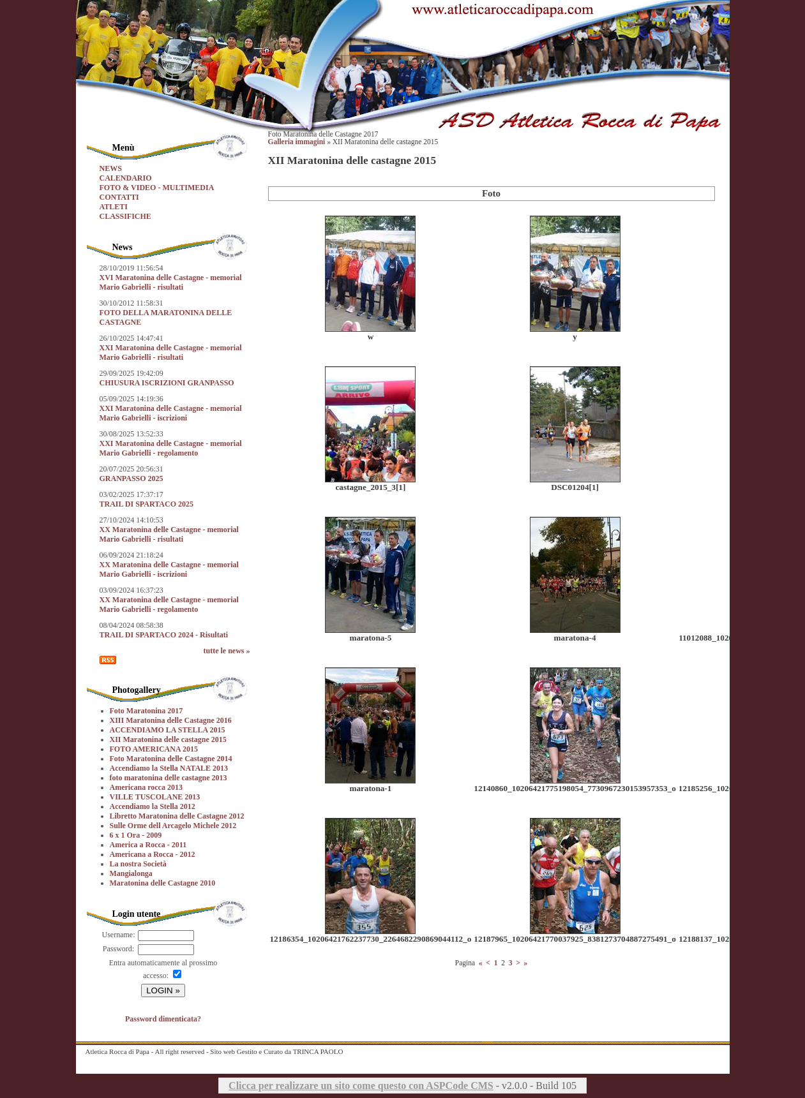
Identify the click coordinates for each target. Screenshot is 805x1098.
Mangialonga (131, 873)
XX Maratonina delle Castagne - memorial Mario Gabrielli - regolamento (169, 604)
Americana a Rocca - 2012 (152, 854)
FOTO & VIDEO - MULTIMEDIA (157, 187)
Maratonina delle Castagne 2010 (163, 883)
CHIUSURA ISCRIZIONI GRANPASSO (167, 382)
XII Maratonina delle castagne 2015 (168, 739)
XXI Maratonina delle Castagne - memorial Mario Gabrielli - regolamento (171, 448)
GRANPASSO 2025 (131, 478)
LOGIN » (163, 990)
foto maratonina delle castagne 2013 (168, 777)
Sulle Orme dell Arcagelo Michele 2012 (173, 825)
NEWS (111, 168)
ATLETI (114, 206)
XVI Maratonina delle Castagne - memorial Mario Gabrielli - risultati (171, 282)
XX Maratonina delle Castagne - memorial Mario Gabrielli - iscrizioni (169, 569)
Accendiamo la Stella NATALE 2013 (169, 768)
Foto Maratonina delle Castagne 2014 (171, 758)
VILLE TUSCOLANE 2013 (155, 796)
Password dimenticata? (163, 1018)
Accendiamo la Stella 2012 (152, 806)
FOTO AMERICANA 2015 (154, 749)
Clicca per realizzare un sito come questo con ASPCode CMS (361, 1085)
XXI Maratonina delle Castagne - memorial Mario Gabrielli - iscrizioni (171, 413)
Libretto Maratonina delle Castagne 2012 (177, 816)
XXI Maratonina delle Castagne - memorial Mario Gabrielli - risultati (171, 352)
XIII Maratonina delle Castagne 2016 (171, 720)
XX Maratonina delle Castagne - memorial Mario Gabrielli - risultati (169, 534)
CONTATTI (119, 197)
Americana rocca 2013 (146, 787)
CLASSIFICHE (125, 216)
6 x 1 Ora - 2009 (136, 835)
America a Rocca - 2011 (148, 844)
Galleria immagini (297, 141)
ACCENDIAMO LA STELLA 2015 (167, 729)
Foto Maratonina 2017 (146, 710)
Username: (118, 934)
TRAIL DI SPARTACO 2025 (147, 504)
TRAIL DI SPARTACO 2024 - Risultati (164, 634)
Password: (118, 948)
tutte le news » (227, 650)
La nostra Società (138, 863)
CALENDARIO (126, 178)
